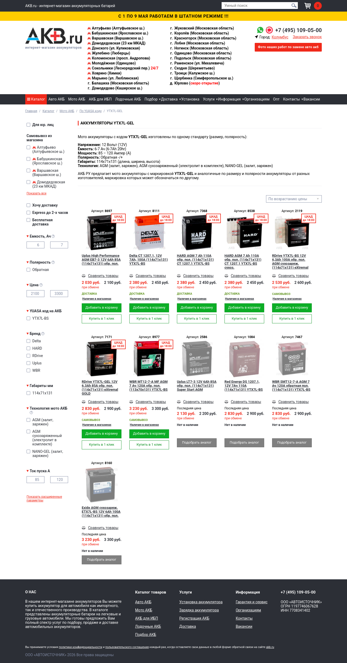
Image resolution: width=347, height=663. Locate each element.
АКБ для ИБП (100, 99)
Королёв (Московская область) (199, 33)
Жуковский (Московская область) (202, 28)
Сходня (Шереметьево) (192, 68)
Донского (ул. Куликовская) (113, 48)
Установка (190, 99)
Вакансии (311, 99)
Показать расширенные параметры (44, 498)
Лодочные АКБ (128, 99)
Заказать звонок (307, 37)
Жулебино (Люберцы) (108, 53)
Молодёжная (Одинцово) (111, 63)
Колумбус (280, 37)
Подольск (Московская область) (200, 58)
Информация (229, 99)
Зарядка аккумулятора (199, 610)
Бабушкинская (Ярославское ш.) (117, 33)
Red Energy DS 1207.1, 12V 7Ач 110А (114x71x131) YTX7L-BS (243, 385)
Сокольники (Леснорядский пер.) (122, 68)
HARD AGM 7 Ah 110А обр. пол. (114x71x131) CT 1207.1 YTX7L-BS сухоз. (242, 261)
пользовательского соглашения (127, 647)
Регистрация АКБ (194, 618)
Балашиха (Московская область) (118, 83)
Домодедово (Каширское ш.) (114, 88)
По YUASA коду (90, 111)
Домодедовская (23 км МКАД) (116, 43)
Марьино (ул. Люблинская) (113, 78)
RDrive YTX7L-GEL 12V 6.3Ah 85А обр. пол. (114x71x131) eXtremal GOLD (100, 387)
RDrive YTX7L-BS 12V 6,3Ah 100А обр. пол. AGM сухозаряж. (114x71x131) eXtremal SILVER (290, 261)
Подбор (151, 99)
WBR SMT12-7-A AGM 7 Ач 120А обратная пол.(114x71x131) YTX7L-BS (291, 385)
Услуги (209, 99)
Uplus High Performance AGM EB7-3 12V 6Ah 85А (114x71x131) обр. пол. (101, 259)
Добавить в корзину (101, 307)
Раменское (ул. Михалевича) (197, 63)
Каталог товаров (150, 592)
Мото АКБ (76, 99)
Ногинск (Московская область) (199, 48)
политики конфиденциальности (80, 647)
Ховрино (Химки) (104, 73)
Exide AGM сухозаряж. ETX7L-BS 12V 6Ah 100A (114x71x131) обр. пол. (101, 512)
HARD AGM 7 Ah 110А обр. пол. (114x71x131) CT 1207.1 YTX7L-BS (195, 259)
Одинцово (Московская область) (201, 53)
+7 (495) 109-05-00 (298, 30)
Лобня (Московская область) (197, 43)
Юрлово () (195, 83)
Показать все (37, 193)
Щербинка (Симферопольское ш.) (201, 78)
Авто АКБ (56, 99)
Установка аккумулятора (200, 602)
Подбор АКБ (145, 634)
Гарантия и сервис (252, 602)
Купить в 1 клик (101, 318)
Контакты (291, 99)
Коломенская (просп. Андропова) (118, 58)
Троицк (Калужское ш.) (192, 73)
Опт (276, 99)
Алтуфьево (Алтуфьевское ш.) (116, 28)
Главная (31, 111)
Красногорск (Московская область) (203, 38)
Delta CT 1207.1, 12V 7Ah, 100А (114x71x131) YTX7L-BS (148, 259)
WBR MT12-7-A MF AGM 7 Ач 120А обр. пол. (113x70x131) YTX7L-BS (148, 385)
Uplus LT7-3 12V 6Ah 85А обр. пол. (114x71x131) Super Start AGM (196, 385)
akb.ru (270, 647)
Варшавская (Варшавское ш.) (115, 38)
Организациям (256, 99)
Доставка (169, 99)
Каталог (36, 99)
